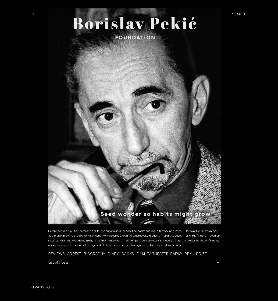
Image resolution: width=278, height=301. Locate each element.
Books (127, 254)
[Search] (239, 14)
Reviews (56, 254)
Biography (94, 254)
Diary (113, 254)
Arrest (74, 254)
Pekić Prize (195, 254)
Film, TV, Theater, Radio (159, 254)
